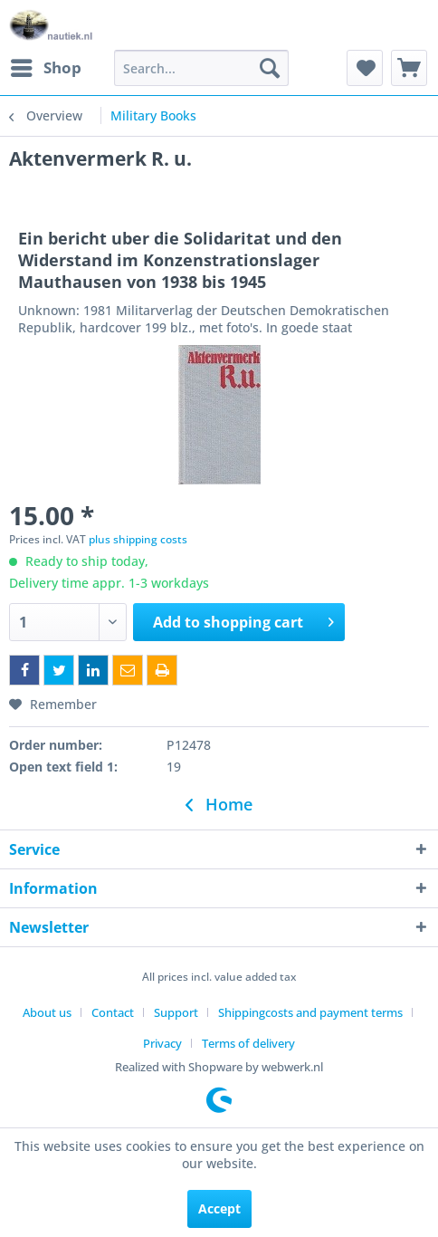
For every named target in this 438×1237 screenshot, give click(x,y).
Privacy (162, 1043)
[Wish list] (365, 68)
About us (47, 1012)
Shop (46, 65)
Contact (112, 1012)
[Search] (270, 68)
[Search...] (202, 68)
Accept (219, 1208)
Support (176, 1012)
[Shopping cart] (409, 68)
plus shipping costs (138, 539)
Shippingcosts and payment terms (310, 1012)
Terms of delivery (248, 1043)
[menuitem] (45, 68)
